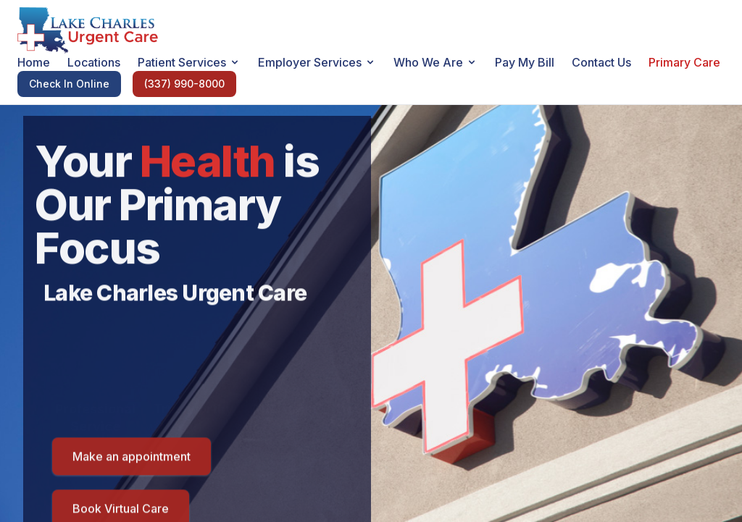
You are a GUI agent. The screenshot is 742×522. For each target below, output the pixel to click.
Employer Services (317, 62)
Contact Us (601, 62)
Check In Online (69, 83)
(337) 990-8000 (184, 83)
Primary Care (684, 62)
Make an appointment (131, 458)
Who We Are (435, 62)
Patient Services (189, 62)
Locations (93, 62)
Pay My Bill (524, 62)
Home (33, 62)
